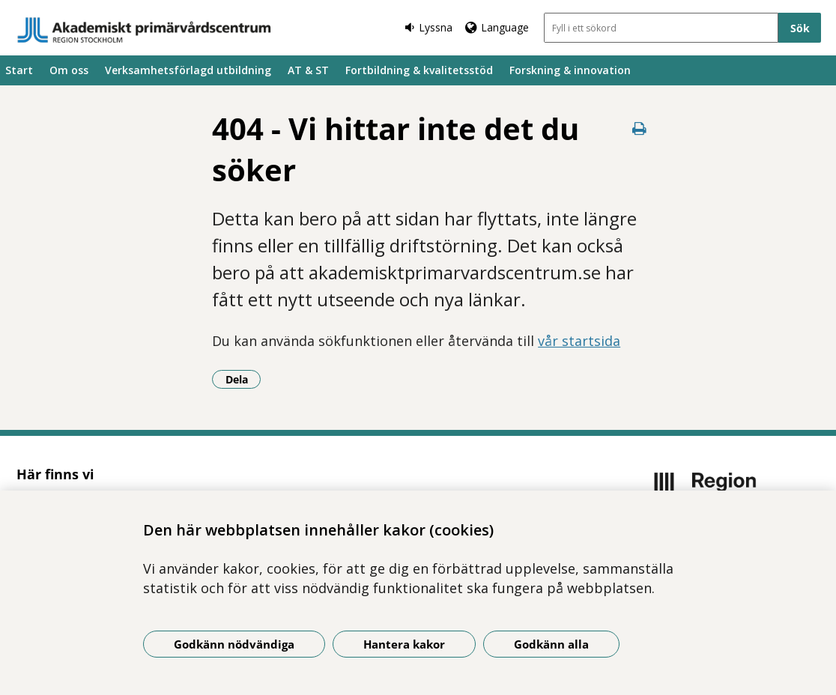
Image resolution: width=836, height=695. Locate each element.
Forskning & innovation (570, 70)
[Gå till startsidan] (144, 30)
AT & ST (308, 70)
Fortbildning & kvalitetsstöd (419, 70)
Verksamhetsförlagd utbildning (188, 70)
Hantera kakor (404, 644)
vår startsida (579, 341)
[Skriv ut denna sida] (638, 128)
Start (19, 70)
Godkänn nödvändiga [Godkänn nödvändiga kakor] (234, 644)
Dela (243, 378)
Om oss (68, 70)
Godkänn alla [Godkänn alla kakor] (551, 644)
